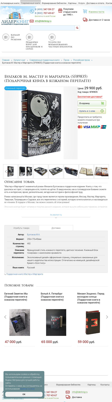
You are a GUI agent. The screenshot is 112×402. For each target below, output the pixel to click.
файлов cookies (27, 389)
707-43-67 (46, 13)
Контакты (105, 385)
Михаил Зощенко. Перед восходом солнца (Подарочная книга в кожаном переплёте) (90, 298)
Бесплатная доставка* (90, 96)
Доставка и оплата (95, 3)
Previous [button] (6, 171)
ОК (23, 394)
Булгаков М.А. (33, 235)
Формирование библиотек (54, 3)
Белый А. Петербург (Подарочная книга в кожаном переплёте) (52, 297)
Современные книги (30, 3)
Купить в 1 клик (91, 110)
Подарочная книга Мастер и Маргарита (24, 274)
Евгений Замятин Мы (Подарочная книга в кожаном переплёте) (16, 297)
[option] (41, 123)
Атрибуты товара (21, 229)
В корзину (91, 103)
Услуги (81, 3)
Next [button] (105, 171)
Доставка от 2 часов (99, 20)
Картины (72, 3)
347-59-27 (46, 9)
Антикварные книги (10, 3)
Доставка (56, 229)
